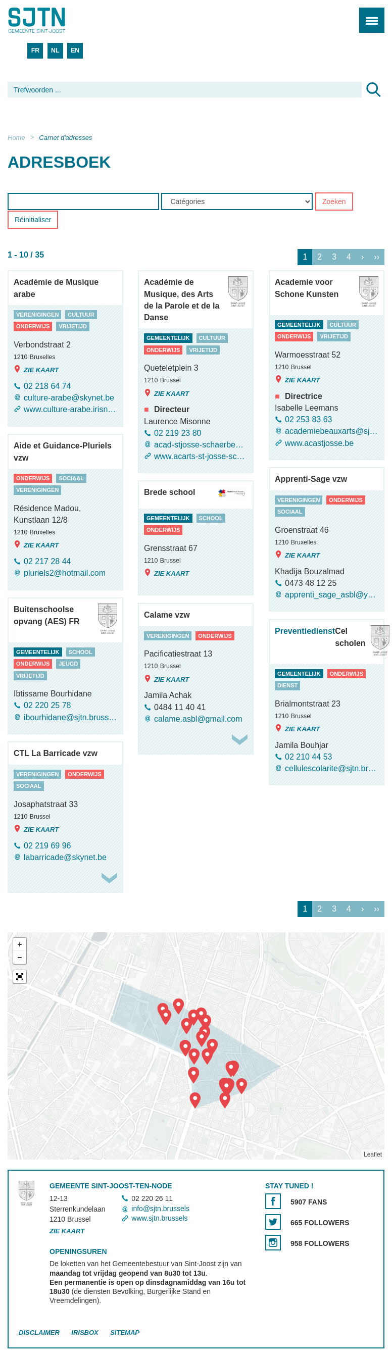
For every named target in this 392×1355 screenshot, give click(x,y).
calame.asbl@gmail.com (198, 719)
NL (55, 50)
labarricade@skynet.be (65, 857)
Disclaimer (39, 1332)
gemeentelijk (168, 338)
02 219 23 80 (177, 433)
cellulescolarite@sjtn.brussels (331, 769)
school (211, 518)
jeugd (68, 664)
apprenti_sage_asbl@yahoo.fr (331, 595)
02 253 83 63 (308, 420)
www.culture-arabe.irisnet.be (70, 410)
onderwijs (33, 327)
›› (376, 257)
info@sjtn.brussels (160, 1209)
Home (16, 137)
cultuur (81, 315)
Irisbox (84, 1332)
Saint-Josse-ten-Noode (51, 20)
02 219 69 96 (47, 845)
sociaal (71, 478)
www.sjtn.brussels (159, 1218)
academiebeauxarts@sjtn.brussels (331, 431)
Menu (368, 15)
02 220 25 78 (47, 705)
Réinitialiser (33, 220)
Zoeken (334, 202)
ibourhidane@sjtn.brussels (70, 717)
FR (35, 50)
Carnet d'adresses (65, 137)
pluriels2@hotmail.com (65, 573)
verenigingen (37, 315)
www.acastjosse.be (319, 443)
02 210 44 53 (308, 756)
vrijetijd (73, 327)
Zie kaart (36, 370)
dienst (287, 686)
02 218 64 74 (47, 386)
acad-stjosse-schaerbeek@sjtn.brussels (201, 444)
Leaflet (373, 1154)
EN (75, 50)
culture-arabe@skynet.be (69, 398)
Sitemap (124, 1332)
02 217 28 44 (47, 562)
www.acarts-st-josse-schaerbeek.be (201, 457)
